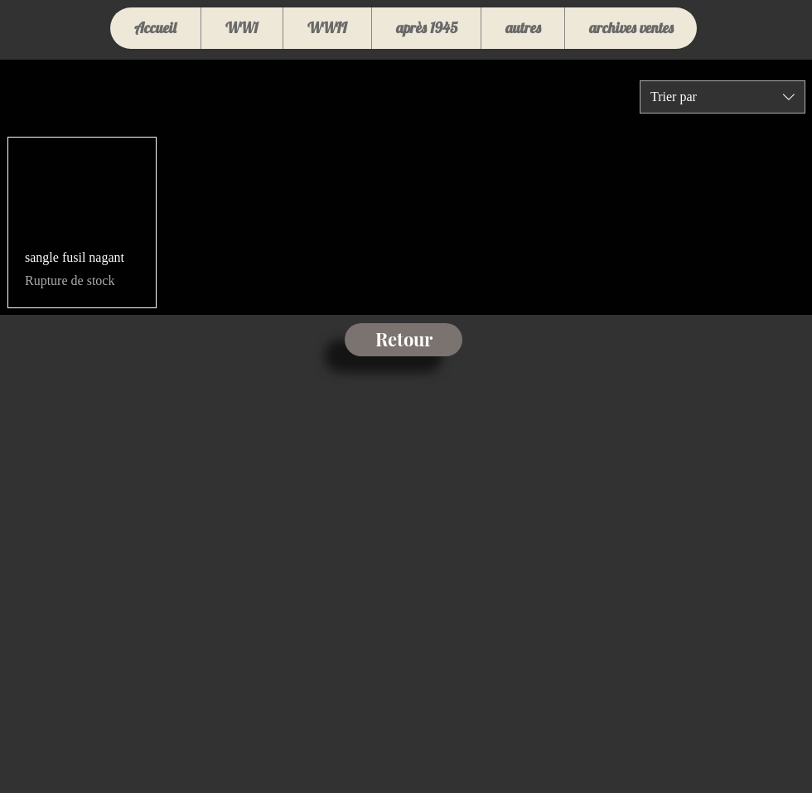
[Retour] (403, 339)
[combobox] (722, 97)
